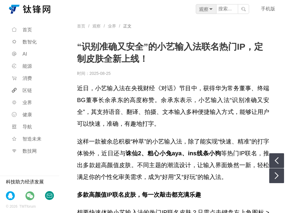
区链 (22, 90)
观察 (96, 26)
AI (19, 54)
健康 (22, 114)
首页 (22, 29)
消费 (22, 78)
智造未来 (26, 138)
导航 (22, 126)
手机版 (268, 8)
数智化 (24, 41)
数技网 (24, 151)
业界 (22, 102)
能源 (22, 66)
